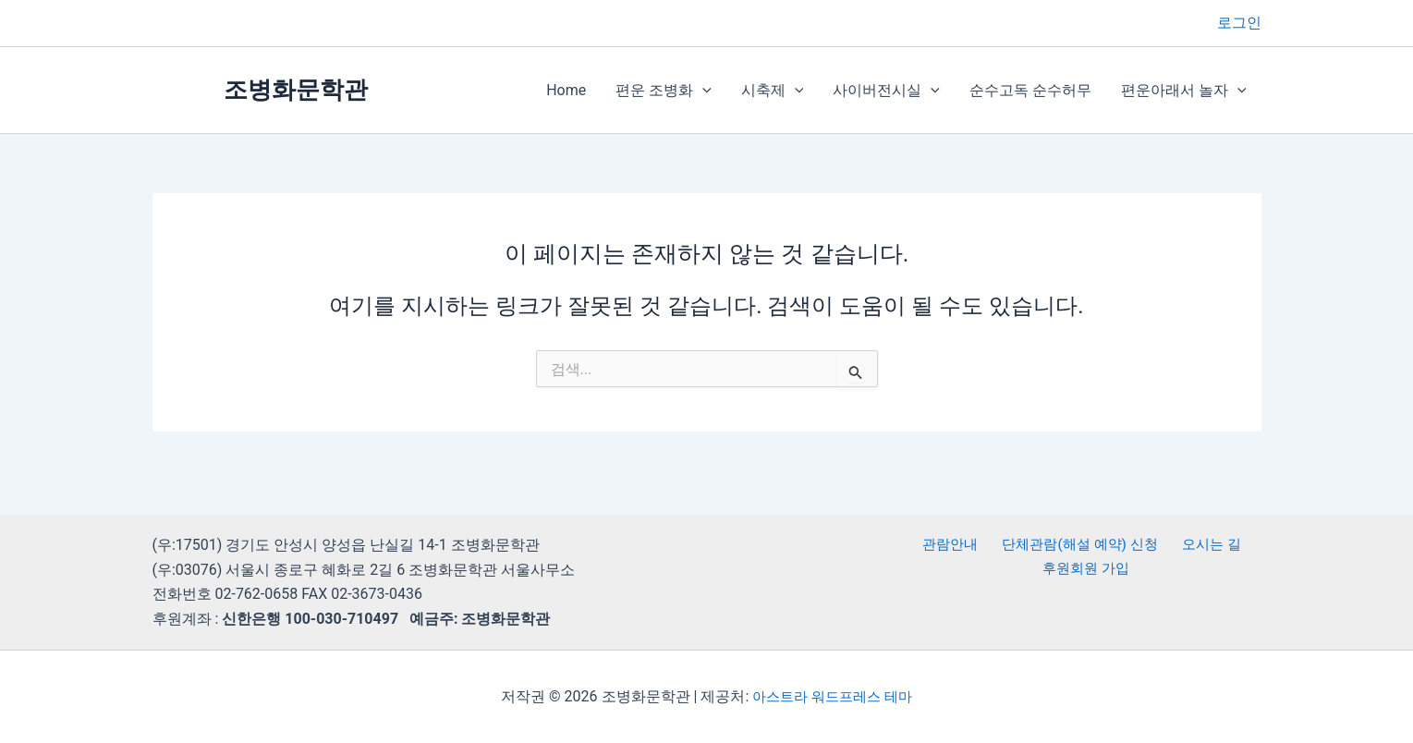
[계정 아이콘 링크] (1239, 23)
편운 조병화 (663, 91)
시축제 (772, 91)
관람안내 (951, 545)
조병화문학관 (296, 90)
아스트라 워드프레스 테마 (833, 696)
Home (566, 90)
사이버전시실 (886, 91)
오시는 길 (1206, 545)
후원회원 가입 (1087, 570)
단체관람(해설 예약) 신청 (1078, 545)
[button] (702, 91)
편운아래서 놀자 (1184, 91)
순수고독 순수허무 (1030, 90)
